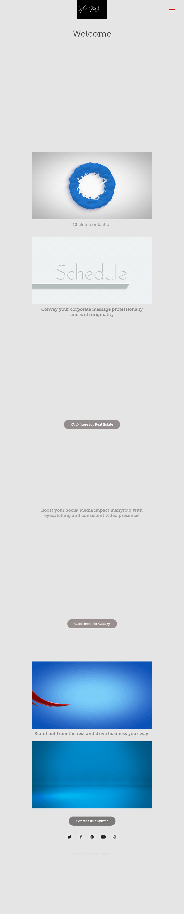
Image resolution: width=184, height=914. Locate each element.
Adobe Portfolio (100, 853)
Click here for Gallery (92, 624)
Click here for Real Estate (92, 424)
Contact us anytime (92, 821)
